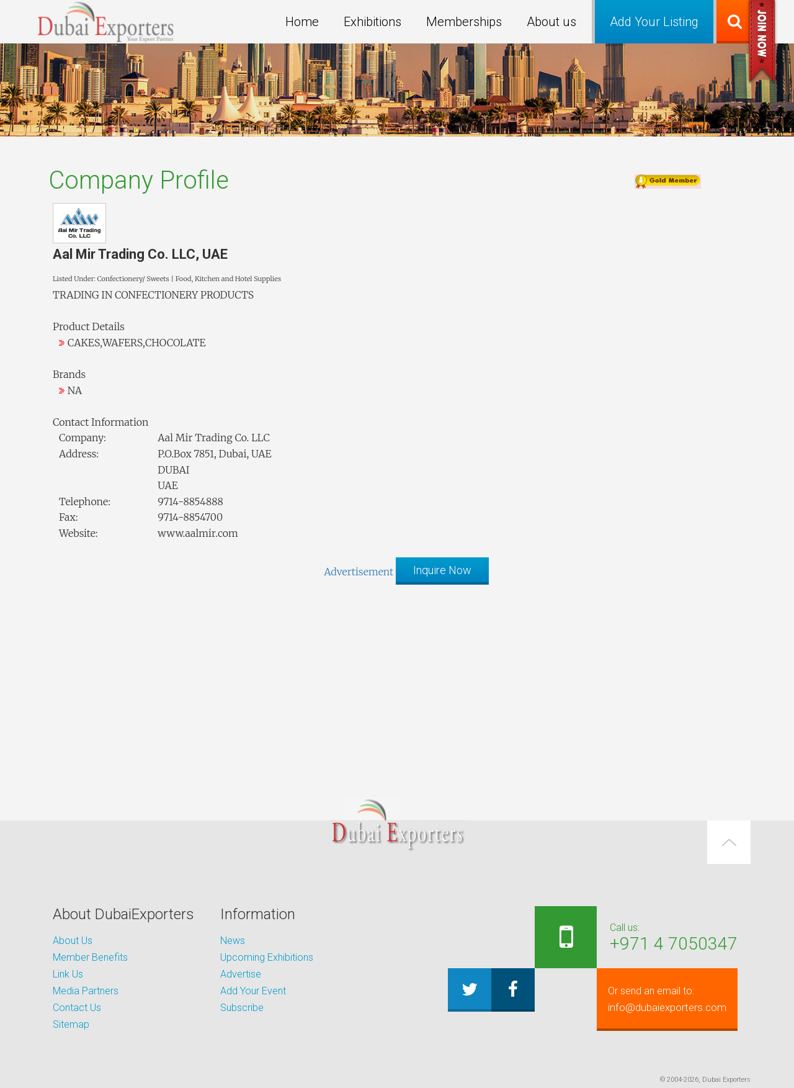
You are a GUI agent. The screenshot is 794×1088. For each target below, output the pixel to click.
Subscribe (242, 1008)
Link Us (68, 974)
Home (302, 21)
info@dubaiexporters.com (661, 999)
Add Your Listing (654, 21)
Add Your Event (253, 991)
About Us (72, 940)
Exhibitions (372, 21)
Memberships (464, 21)
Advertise (240, 974)
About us (551, 21)
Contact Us (77, 1008)
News (232, 940)
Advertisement (358, 571)
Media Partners (85, 991)
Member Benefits (90, 957)
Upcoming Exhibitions (266, 957)
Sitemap (71, 1024)
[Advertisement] (397, 681)
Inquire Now (442, 570)
